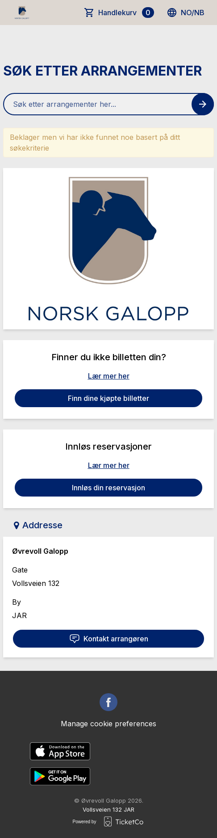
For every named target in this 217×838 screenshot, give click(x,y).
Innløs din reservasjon (108, 487)
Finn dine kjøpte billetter (108, 398)
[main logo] (22, 12)
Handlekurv (126, 12)
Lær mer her (108, 375)
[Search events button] (203, 104)
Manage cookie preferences (108, 723)
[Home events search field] (108, 104)
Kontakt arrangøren (108, 638)
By (16, 602)
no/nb (185, 12)
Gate (20, 569)
